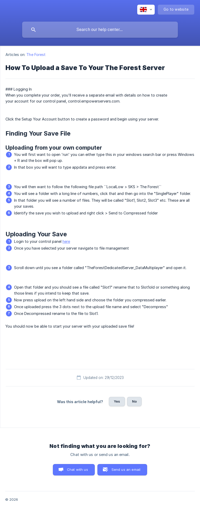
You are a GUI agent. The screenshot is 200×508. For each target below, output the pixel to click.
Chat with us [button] (77, 469)
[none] (146, 10)
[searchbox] (100, 30)
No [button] (134, 401)
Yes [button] (117, 401)
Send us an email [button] (125, 469)
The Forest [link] (36, 54)
